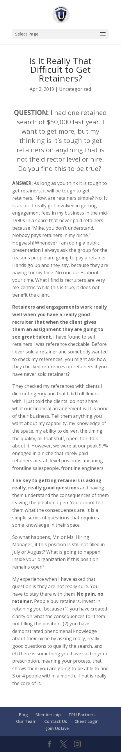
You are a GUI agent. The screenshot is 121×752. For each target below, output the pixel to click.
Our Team (26, 721)
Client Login (86, 721)
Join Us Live (57, 728)
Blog (23, 714)
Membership (48, 714)
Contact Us (55, 721)
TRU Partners (81, 714)
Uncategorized (75, 89)
